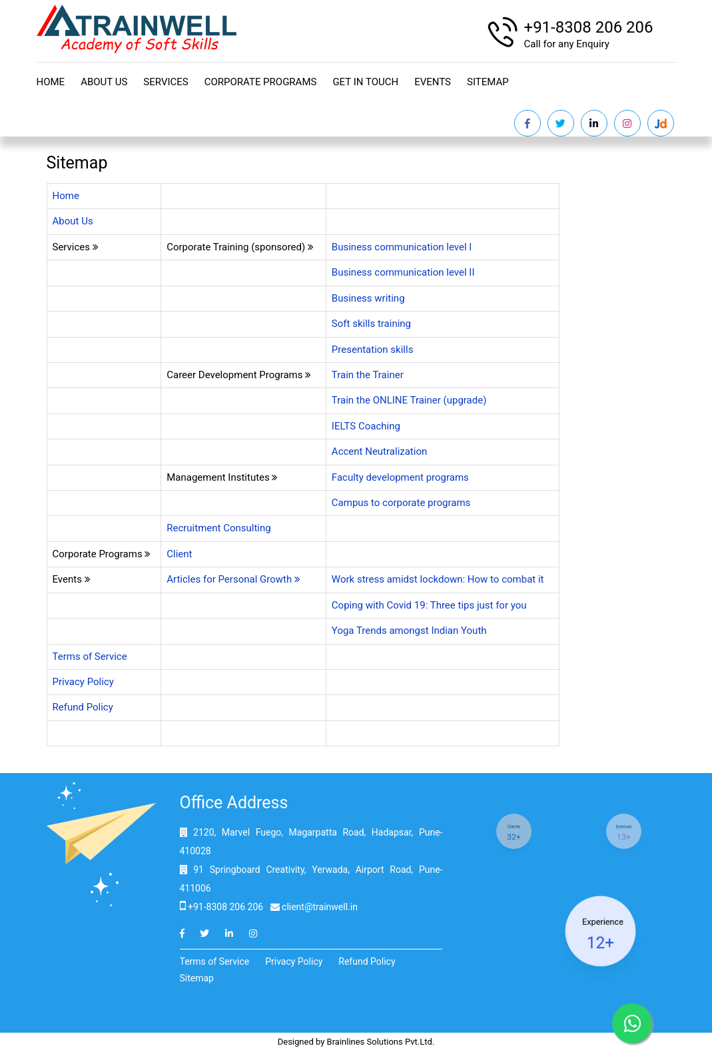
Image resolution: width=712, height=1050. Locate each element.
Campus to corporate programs (402, 503)
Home (51, 82)
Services (165, 82)
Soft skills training (371, 324)
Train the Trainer (368, 375)
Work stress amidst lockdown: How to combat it (438, 579)
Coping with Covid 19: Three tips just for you (429, 605)
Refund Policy (83, 707)
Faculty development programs (402, 477)
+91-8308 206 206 (588, 27)
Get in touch (365, 82)
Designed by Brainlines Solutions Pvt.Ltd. (356, 1042)
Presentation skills (373, 350)
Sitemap (488, 82)
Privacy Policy (83, 682)
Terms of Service (90, 656)
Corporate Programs (260, 82)
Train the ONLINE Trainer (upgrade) (409, 400)
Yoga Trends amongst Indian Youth (409, 631)
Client (179, 554)
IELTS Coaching (367, 426)
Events (432, 82)
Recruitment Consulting (219, 528)
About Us (104, 82)
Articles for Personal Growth (233, 579)
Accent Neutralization (379, 451)
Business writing (368, 298)
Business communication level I (402, 247)
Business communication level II (403, 272)
